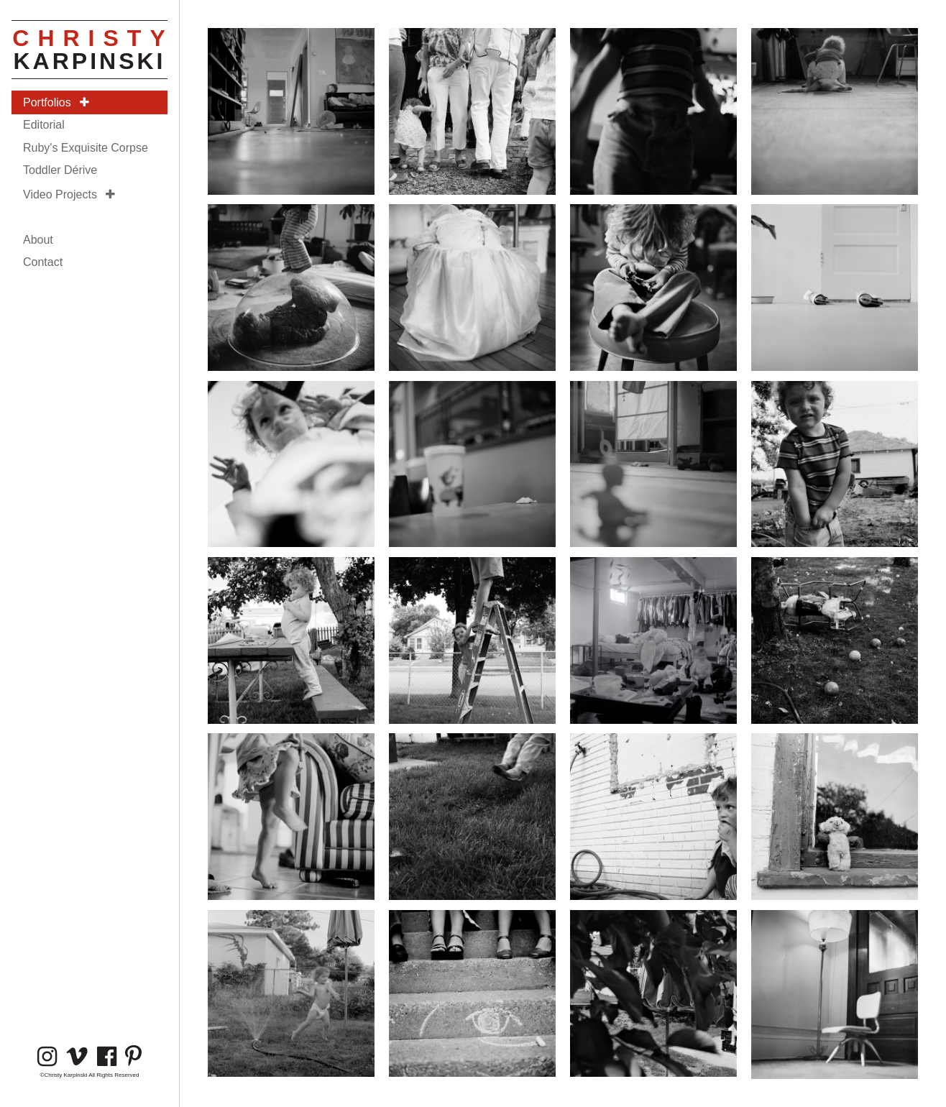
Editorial (44, 125)
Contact (43, 262)
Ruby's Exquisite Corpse (85, 148)
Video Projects (69, 194)
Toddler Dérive (60, 170)
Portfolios (56, 102)
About (38, 240)
